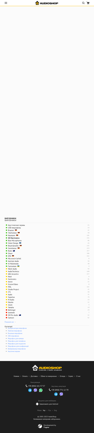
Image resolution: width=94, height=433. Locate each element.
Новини (16, 376)
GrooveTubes (13, 284)
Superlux (11, 297)
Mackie (10, 302)
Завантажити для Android (47, 404)
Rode (11, 251)
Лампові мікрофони (15, 331)
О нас (78, 376)
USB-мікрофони (13, 336)
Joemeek (11, 312)
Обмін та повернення (49, 376)
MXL (9, 287)
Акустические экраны (16, 225)
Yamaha (11, 307)
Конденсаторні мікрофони (17, 328)
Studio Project (13, 289)
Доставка (34, 376)
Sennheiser (14, 248)
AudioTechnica (13, 271)
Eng (55, 410)
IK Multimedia (13, 264)
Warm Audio (12, 269)
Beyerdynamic (15, 246)
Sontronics (12, 279)
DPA (11, 256)
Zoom (10, 305)
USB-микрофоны (14, 228)
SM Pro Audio (14, 315)
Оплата (25, 376)
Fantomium (13, 266)
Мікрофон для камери (16, 338)
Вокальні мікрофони (15, 333)
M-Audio (11, 300)
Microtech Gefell (14, 258)
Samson (11, 318)
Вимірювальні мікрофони (17, 349)
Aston (10, 282)
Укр (44, 410)
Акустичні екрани (14, 351)
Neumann (13, 235)
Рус (49, 410)
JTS (9, 292)
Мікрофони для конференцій (18, 346)
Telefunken (14, 233)
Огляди (62, 376)
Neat (10, 276)
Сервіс (70, 376)
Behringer (12, 310)
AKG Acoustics (13, 274)
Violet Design (14, 243)
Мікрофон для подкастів (17, 343)
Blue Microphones (15, 240)
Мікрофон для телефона (16, 341)
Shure (10, 253)
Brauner (12, 230)
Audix (10, 294)
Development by (50, 426)
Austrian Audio (13, 261)
